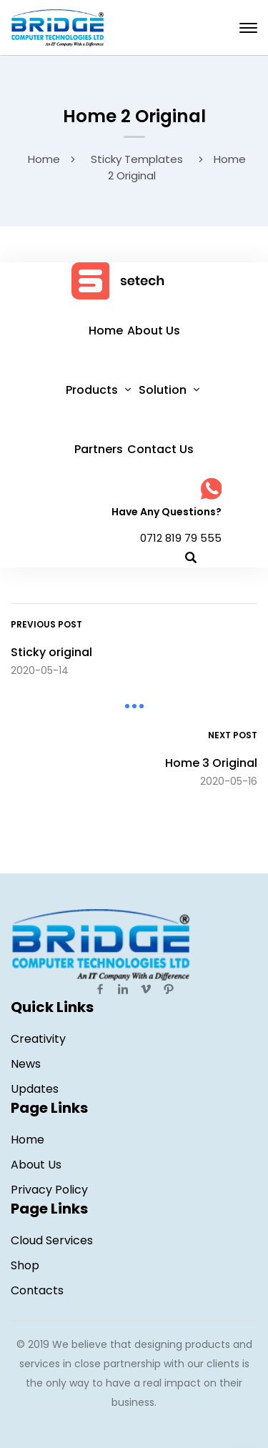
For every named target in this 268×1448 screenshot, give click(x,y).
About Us (153, 330)
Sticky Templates (137, 159)
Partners (98, 449)
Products (92, 390)
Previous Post (46, 624)
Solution (163, 390)
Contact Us (160, 449)
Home (44, 159)
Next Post (232, 735)
